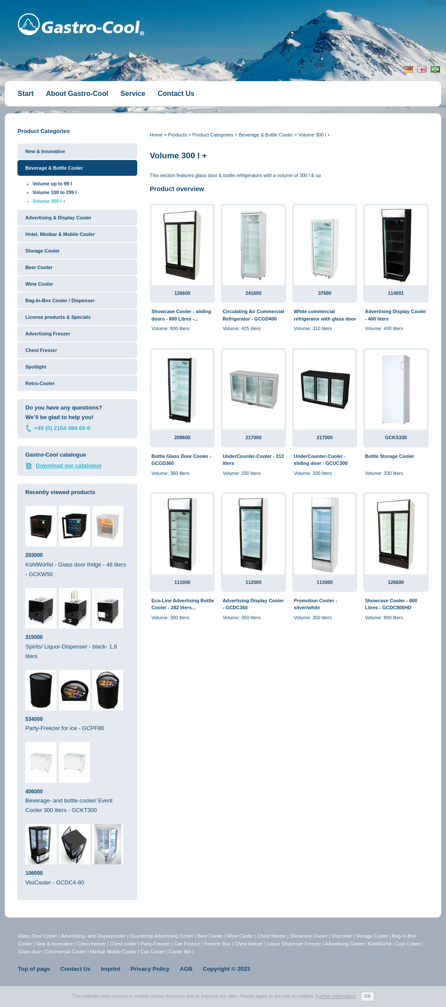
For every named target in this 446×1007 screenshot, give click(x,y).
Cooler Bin (180, 951)
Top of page (34, 969)
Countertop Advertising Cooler (162, 936)
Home (156, 134)
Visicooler (341, 936)
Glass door (29, 951)
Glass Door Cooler (37, 936)
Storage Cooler (42, 250)
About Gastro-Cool (77, 93)
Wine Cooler (39, 284)
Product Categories (213, 134)
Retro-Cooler (39, 383)
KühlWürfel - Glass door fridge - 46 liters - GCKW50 (77, 541)
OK (368, 996)
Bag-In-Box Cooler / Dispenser (60, 300)
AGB (186, 969)
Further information (336, 996)
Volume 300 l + (314, 134)
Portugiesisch (435, 69)
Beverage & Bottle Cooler (266, 134)
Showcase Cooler (309, 936)
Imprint (111, 969)
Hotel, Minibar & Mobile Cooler (60, 234)
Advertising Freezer (47, 333)
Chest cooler (123, 943)
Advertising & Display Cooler (58, 217)
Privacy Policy (150, 969)
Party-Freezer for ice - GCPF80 (77, 701)
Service (133, 93)
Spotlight (35, 366)
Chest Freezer (41, 350)
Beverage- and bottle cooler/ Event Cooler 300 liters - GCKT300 (77, 777)
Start (26, 93)
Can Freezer (187, 943)
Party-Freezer (155, 943)
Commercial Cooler (65, 951)
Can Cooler (153, 951)
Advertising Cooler (344, 943)
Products (177, 134)
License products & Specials (58, 317)
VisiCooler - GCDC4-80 (77, 855)
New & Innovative (45, 151)
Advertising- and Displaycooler (93, 936)
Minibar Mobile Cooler (113, 951)
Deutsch (408, 69)
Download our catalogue (68, 465)
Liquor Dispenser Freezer (294, 943)
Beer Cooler (38, 267)
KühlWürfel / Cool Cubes (394, 943)
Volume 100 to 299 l (55, 192)
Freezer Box (217, 943)
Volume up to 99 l (52, 183)
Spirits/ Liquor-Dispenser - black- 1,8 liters (77, 623)
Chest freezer (271, 936)
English (421, 69)
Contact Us (176, 93)
